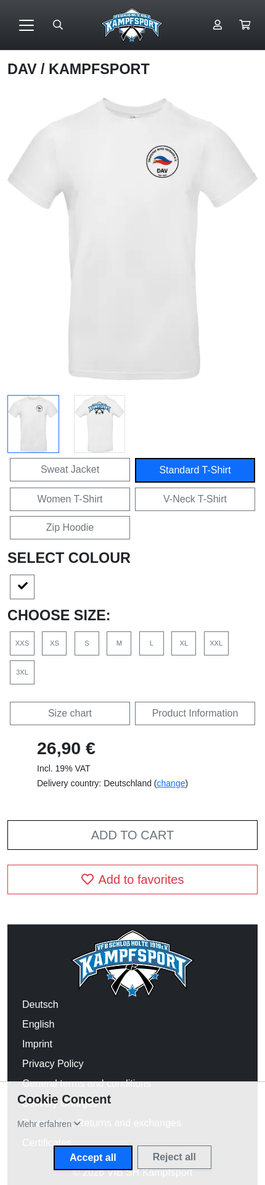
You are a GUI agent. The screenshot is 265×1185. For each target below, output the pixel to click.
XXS (22, 643)
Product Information (195, 713)
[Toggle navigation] (26, 25)
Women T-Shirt (69, 499)
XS (54, 643)
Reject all (174, 1157)
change (171, 783)
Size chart (70, 713)
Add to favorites (132, 879)
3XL (22, 672)
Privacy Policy (53, 1063)
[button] (245, 25)
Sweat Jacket (70, 469)
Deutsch (40, 1004)
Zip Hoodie (70, 527)
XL (183, 643)
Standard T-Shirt (194, 470)
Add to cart (132, 835)
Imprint (37, 1044)
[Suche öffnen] (58, 25)
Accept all (93, 1157)
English (38, 1024)
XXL (216, 643)
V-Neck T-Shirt (195, 499)
